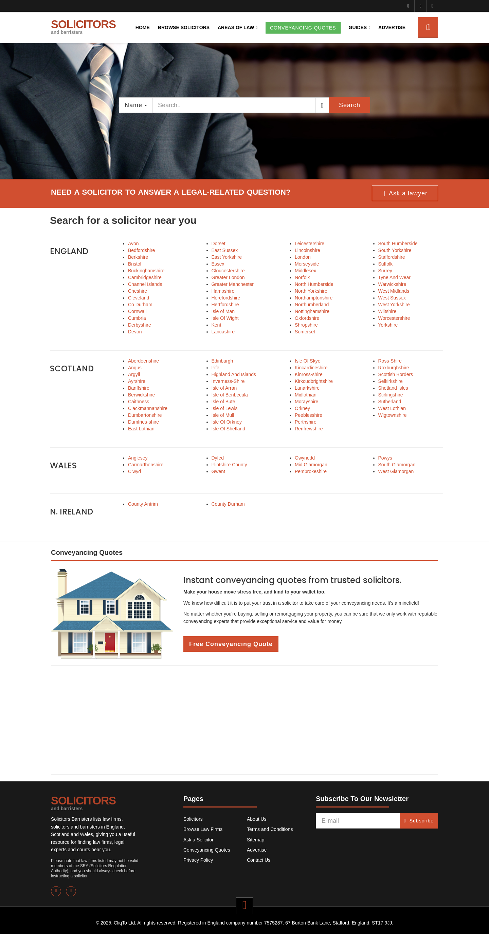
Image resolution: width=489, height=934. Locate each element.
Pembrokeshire (311, 471)
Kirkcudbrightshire (314, 381)
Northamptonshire (313, 297)
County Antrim (143, 504)
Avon (133, 243)
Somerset (305, 331)
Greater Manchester (233, 284)
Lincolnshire (307, 250)
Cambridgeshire (145, 277)
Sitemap (255, 839)
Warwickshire (392, 284)
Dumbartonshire (145, 415)
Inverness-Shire (228, 381)
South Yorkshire (395, 250)
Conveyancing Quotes (206, 850)
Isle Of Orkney (227, 422)
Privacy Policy (198, 860)
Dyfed (218, 458)
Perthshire (305, 422)
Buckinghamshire (146, 270)
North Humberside (314, 284)
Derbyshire (139, 325)
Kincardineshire (311, 367)
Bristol (134, 264)
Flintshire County (229, 464)
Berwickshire (141, 394)
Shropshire (306, 325)
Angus (135, 367)
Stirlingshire (390, 394)
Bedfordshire (141, 250)
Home (142, 27)
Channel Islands (145, 284)
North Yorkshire (311, 291)
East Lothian (141, 428)
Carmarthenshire (145, 464)
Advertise (391, 27)
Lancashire (223, 331)
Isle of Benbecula (230, 394)
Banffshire (138, 388)
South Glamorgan (397, 464)
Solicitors (193, 819)
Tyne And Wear (394, 277)
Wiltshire (387, 311)
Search (349, 105)
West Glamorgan (396, 471)
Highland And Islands (234, 374)
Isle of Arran (224, 388)
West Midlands (394, 291)
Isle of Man (223, 311)
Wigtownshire (392, 415)
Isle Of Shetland (229, 428)
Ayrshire (136, 381)
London (303, 257)
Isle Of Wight (225, 318)
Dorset (218, 243)
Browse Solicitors (184, 27)
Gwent (218, 471)
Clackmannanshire (147, 408)
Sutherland (389, 401)
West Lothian (392, 408)
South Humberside (398, 243)
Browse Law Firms (202, 829)
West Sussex (392, 297)
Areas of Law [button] (236, 27)
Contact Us (258, 860)
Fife (215, 367)
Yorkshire (388, 325)
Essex (218, 264)
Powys (385, 458)
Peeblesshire (308, 415)
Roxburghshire (393, 367)
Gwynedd (305, 458)
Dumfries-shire (143, 422)
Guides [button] (358, 27)
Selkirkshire (390, 381)
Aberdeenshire (143, 361)
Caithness (138, 401)
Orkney (302, 408)
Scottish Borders (395, 374)
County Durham (228, 504)
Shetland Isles (393, 388)
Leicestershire (309, 243)
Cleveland (138, 297)
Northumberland (312, 304)
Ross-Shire (390, 361)
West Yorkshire (394, 304)
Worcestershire (394, 318)
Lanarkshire (307, 388)
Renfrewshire (309, 428)
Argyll (134, 374)
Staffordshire (391, 257)
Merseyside (307, 264)
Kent (216, 325)
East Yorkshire (227, 257)
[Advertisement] (244, 720)
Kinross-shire (309, 374)
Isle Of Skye (307, 361)
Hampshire (223, 291)
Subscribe (419, 820)
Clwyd (134, 471)
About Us (257, 819)
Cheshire (137, 291)
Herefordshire (226, 297)
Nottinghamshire (312, 311)
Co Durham (140, 304)
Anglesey (138, 458)
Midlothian (305, 394)
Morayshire (306, 401)
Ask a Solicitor (198, 839)
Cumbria (137, 318)
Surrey (385, 270)
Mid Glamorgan (311, 464)
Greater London (228, 277)
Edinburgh (222, 361)
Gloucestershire (228, 270)
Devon (135, 331)
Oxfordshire (307, 318)
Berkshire (138, 257)
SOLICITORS (83, 26)
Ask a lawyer (405, 193)
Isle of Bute (223, 401)
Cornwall (137, 311)
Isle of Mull (223, 415)
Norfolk (302, 277)
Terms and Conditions (270, 829)
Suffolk (385, 264)
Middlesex (305, 270)
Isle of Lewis (225, 408)
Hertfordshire (225, 304)
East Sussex (225, 250)
